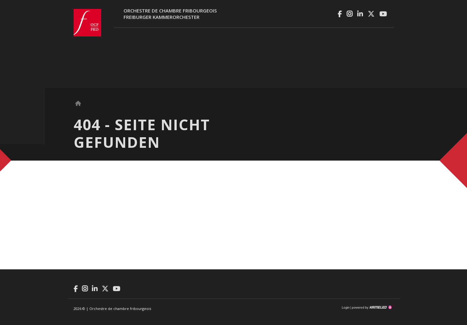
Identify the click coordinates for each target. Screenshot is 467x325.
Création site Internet (371, 307)
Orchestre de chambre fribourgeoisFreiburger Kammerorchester (170, 13)
